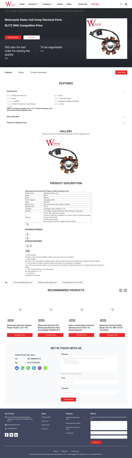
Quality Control (46, 425)
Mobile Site (64, 451)
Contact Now (68, 399)
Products (13, 11)
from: (63, 378)
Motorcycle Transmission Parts (73, 428)
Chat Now (31, 37)
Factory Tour (45, 421)
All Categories (70, 433)
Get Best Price (13, 37)
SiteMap (55, 451)
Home (7, 11)
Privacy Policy (75, 451)
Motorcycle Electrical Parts (26, 11)
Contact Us (45, 429)
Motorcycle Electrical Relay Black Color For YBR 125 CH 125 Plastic (111, 327)
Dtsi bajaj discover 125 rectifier (73, 282)
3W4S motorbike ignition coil (47, 282)
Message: (65, 354)
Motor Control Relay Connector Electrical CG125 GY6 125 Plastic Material (81, 327)
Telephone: (65, 388)
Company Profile (46, 417)
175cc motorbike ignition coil (23, 282)
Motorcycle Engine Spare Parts (72, 418)
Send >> (96, 442)
